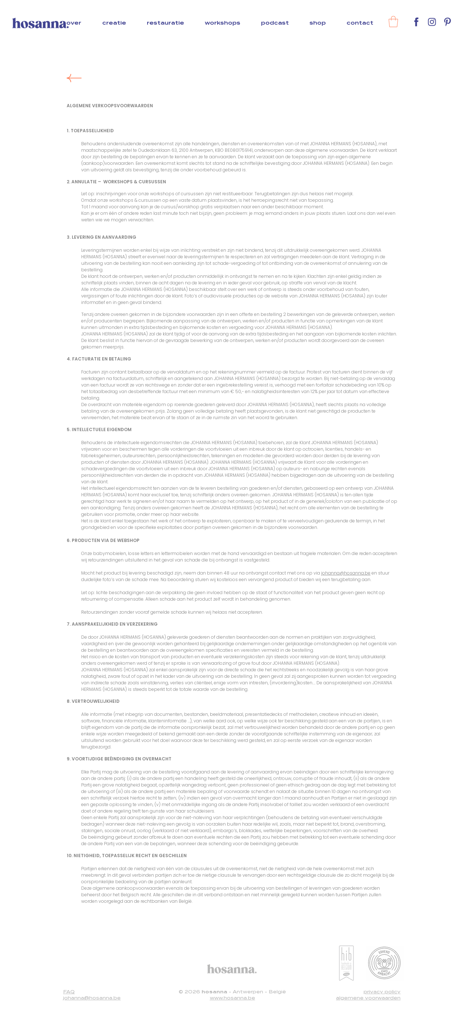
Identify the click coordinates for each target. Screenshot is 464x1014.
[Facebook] (416, 22)
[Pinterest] (447, 22)
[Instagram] (432, 22)
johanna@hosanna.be (345, 573)
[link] (393, 21)
